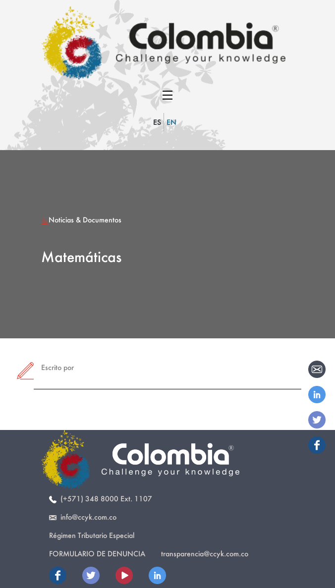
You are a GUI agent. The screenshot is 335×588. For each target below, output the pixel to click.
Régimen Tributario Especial (91, 535)
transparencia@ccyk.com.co (204, 553)
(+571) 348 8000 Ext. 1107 (100, 498)
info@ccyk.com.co (82, 517)
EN (171, 122)
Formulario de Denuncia (97, 553)
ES (157, 122)
